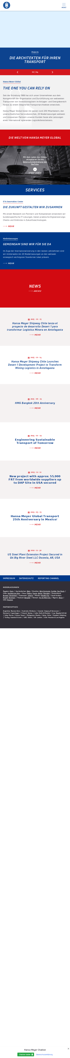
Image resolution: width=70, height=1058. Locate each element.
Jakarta (30, 595)
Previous (17, 72)
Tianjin (34, 593)
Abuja (61, 598)
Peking (29, 593)
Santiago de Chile (14, 593)
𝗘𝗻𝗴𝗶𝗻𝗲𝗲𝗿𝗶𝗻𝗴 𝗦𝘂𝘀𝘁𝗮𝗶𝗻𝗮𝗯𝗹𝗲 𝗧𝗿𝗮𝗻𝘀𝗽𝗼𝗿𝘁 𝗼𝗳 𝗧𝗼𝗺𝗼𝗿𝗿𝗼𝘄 (35, 441)
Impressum (9, 578)
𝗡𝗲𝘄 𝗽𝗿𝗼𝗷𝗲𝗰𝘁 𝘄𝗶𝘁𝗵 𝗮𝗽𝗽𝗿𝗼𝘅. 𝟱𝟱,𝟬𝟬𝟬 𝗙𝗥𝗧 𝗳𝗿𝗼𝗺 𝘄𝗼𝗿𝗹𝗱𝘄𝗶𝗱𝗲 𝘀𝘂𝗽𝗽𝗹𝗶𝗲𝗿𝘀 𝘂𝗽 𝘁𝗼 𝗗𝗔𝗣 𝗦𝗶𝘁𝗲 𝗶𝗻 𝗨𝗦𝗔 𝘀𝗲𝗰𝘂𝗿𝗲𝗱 (35, 479)
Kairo (12, 591)
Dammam (12, 598)
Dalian (40, 593)
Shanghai (46, 593)
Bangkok (27, 598)
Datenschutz (26, 578)
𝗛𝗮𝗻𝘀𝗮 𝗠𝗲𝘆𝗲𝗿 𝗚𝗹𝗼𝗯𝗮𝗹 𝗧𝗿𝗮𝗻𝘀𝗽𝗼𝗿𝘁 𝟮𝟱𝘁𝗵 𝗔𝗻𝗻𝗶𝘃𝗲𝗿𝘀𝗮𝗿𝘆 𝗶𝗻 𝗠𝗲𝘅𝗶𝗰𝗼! (35, 517)
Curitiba (53, 591)
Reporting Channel (48, 578)
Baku (28, 591)
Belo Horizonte (45, 591)
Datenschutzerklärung (44, 1054)
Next (52, 72)
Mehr (11, 226)
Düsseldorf (13, 595)
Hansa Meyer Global (6, 5)
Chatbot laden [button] (25, 1054)
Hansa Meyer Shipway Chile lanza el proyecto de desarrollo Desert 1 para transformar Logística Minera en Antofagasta (35, 326)
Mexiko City (45, 595)
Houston (10, 600)
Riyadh (5, 598)
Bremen (6, 595)
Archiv (37, 291)
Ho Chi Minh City (45, 598)
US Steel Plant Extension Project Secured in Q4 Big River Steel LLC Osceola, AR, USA (35, 556)
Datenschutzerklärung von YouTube (35, 163)
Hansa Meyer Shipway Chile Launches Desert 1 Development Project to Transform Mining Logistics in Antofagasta (35, 365)
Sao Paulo (60, 591)
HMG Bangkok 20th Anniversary (35, 403)
